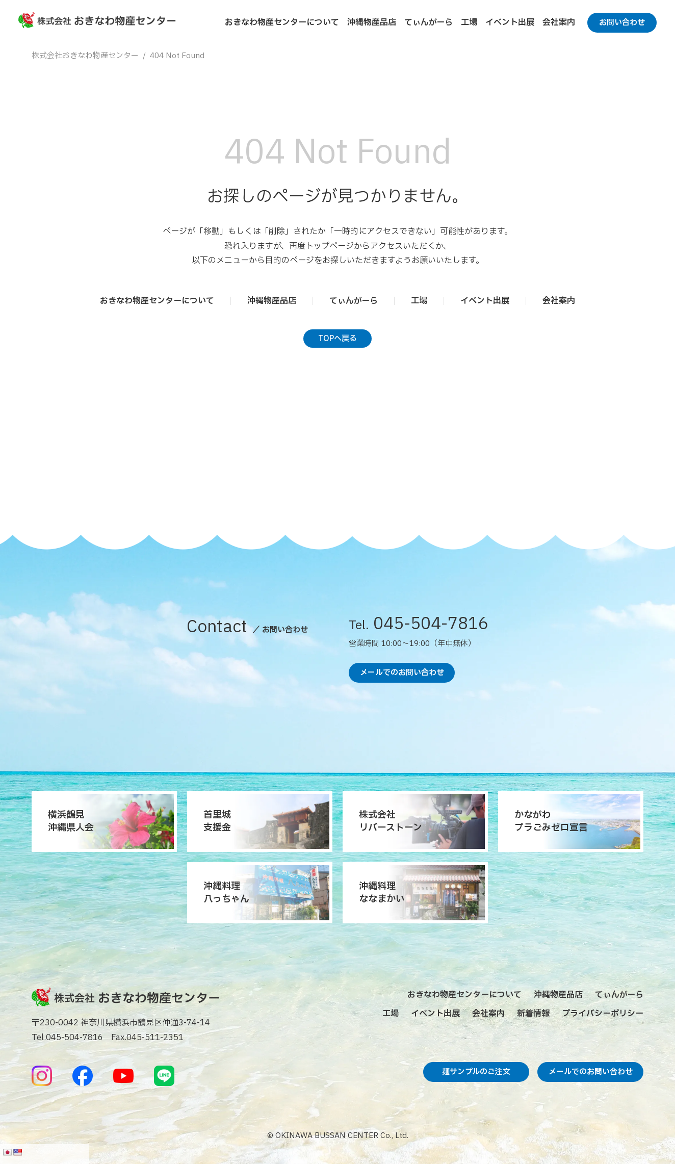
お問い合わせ (622, 23)
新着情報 (533, 1013)
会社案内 (558, 22)
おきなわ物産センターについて (282, 22)
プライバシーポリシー (602, 1013)
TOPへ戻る (337, 339)
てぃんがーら (428, 22)
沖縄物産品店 (371, 22)
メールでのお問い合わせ (402, 673)
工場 (469, 22)
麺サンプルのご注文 (476, 1072)
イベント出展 (509, 22)
